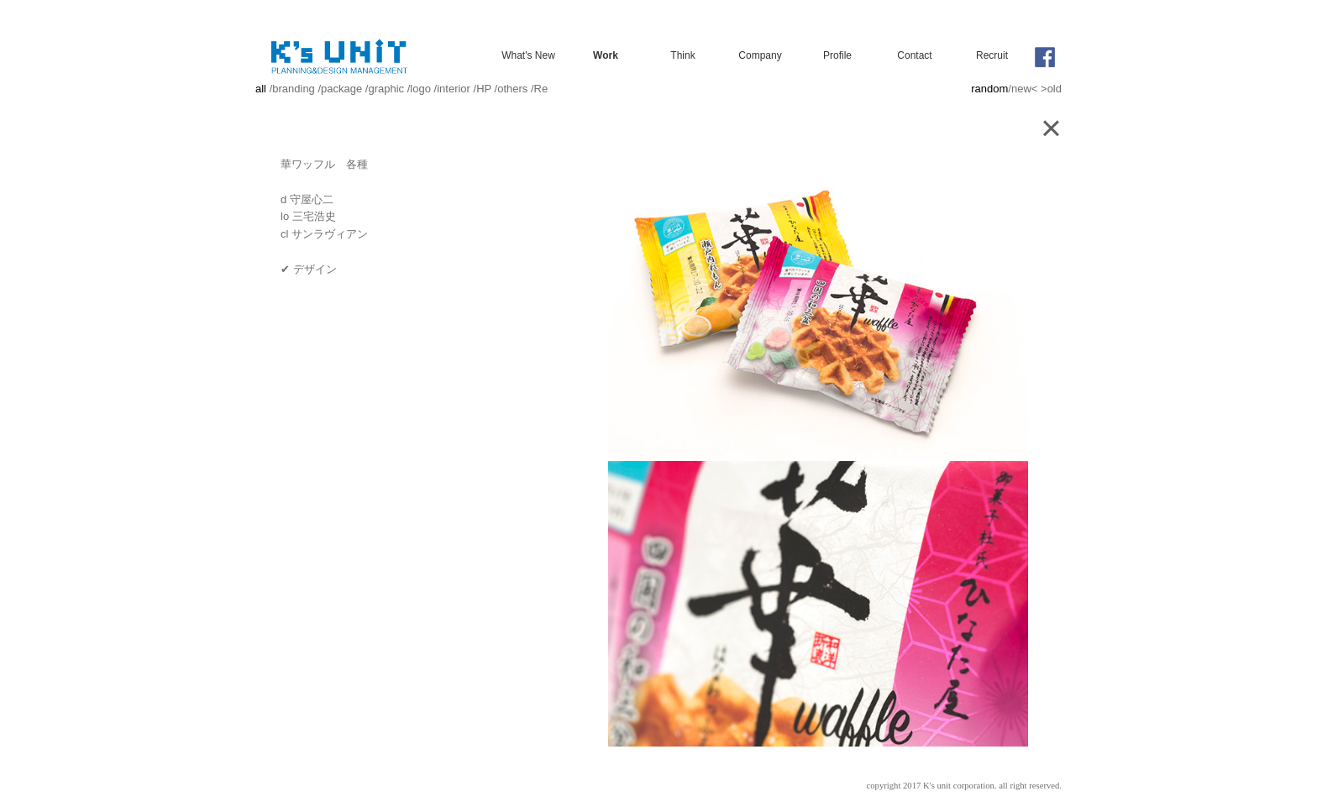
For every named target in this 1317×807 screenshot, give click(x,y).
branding (293, 88)
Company (759, 55)
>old (1051, 88)
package (341, 88)
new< (1024, 88)
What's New (528, 55)
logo (420, 88)
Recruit (992, 55)
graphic (386, 88)
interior (453, 88)
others (512, 88)
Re (541, 88)
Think (682, 55)
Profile (837, 55)
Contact (914, 55)
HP (483, 88)
